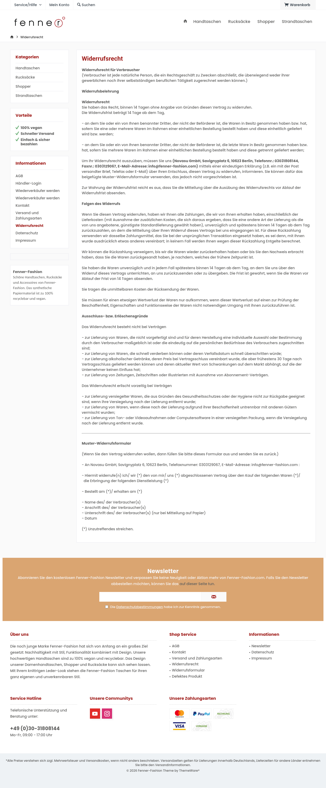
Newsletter (261, 646)
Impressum (26, 240)
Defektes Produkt (187, 676)
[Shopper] (266, 22)
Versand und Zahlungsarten (29, 215)
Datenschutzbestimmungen (139, 606)
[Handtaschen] (207, 22)
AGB (19, 175)
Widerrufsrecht (29, 225)
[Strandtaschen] (297, 22)
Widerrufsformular (188, 670)
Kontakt (23, 205)
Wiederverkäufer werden (38, 190)
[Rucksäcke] (239, 22)
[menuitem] (298, 5)
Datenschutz (27, 233)
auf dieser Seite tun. (197, 583)
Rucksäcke (25, 77)
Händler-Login (28, 183)
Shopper (23, 86)
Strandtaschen (29, 95)
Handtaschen (28, 68)
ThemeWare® (189, 770)
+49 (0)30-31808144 (35, 728)
